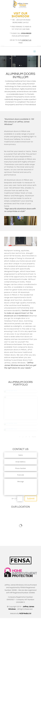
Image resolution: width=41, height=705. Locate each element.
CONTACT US (26, 40)
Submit (31, 498)
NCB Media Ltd (25, 613)
